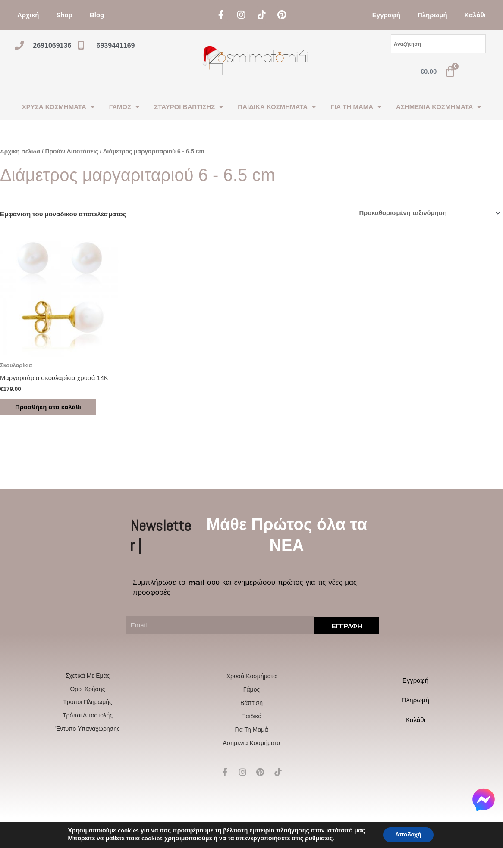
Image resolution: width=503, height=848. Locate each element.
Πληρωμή (432, 15)
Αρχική (28, 15)
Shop (64, 15)
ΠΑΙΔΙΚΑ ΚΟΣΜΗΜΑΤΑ (277, 107)
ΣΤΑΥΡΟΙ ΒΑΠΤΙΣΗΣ (188, 107)
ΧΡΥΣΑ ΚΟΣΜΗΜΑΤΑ (58, 107)
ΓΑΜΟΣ (124, 107)
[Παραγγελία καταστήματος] (427, 213)
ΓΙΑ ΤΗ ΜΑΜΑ (355, 107)
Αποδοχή (408, 834)
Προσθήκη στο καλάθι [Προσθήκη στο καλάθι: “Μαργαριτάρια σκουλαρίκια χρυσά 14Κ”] (50, 408)
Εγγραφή (386, 15)
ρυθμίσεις (317, 838)
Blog (97, 15)
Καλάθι (475, 15)
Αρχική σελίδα (20, 151)
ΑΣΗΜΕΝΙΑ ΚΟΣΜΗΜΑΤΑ (438, 107)
